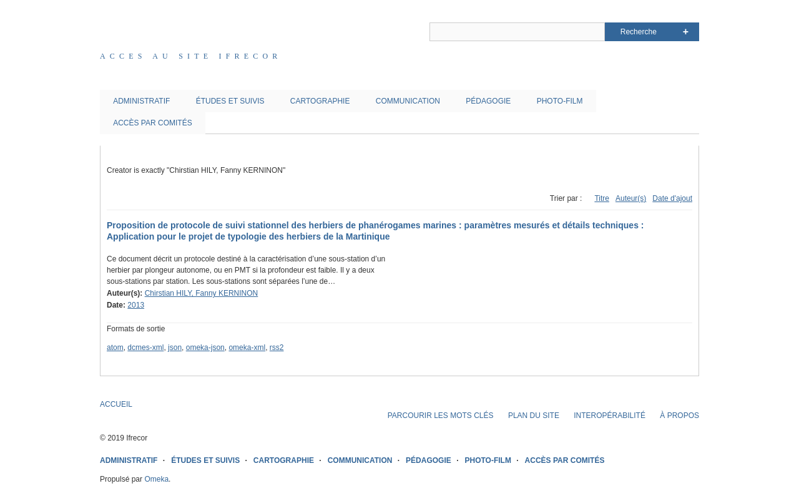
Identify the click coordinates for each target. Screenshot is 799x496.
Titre (601, 198)
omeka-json (205, 347)
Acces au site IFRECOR (191, 56)
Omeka (156, 479)
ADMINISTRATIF (141, 101)
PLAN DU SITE (533, 415)
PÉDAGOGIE (488, 101)
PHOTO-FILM (560, 101)
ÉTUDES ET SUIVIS (230, 101)
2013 (135, 305)
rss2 (277, 347)
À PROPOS (679, 415)
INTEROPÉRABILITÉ (609, 415)
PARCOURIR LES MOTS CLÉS (441, 415)
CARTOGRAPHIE (320, 101)
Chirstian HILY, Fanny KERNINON (201, 293)
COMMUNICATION (408, 101)
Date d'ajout (672, 198)
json (175, 347)
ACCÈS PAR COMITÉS (152, 123)
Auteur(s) (630, 198)
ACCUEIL (116, 404)
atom (115, 347)
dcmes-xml (145, 347)
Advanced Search (685, 31)
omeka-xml (246, 347)
